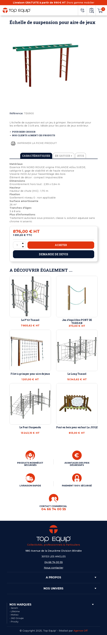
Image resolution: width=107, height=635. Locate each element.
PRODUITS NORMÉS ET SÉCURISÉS (30, 464)
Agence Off (80, 630)
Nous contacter (53, 567)
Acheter (61, 245)
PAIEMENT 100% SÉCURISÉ (77, 485)
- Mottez (14, 614)
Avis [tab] (80, 155)
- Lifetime (15, 611)
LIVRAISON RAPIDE (30, 485)
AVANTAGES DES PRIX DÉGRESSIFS (76, 464)
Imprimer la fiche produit (33, 143)
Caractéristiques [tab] (36, 155)
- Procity (14, 621)
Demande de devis (53, 254)
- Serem (14, 608)
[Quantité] (19, 245)
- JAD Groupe (17, 618)
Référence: (16, 113)
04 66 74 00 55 (53, 562)
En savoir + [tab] (63, 155)
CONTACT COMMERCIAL (53, 508)
